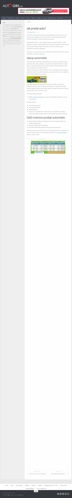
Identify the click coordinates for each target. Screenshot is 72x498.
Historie (22, 18)
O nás (12, 485)
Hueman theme (20, 495)
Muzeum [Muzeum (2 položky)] (8, 36)
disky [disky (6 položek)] (12, 32)
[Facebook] (63, 494)
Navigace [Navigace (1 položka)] (11, 36)
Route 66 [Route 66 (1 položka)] (20, 42)
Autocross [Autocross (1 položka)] (4, 26)
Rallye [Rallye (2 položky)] (7, 42)
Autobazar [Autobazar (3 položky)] (11, 25)
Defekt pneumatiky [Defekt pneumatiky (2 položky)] (7, 32)
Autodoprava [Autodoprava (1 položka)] (8, 26)
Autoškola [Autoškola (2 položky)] (16, 30)
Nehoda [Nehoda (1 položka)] (14, 36)
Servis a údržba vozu (41, 488)
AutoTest (40, 485)
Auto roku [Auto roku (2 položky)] (5, 29)
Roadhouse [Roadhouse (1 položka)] (17, 42)
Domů (4, 18)
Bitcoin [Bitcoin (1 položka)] (21, 30)
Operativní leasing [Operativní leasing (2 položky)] (7, 38)
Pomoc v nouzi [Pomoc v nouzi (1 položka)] (5, 40)
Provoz (44, 18)
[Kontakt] (66, 494)
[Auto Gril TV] (68, 494)
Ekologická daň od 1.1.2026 (51, 485)
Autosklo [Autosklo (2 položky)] (5, 30)
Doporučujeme (19, 485)
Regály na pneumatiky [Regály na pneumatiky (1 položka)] (11, 42)
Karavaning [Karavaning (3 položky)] (18, 34)
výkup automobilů (61, 132)
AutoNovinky (11, 18)
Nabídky (33, 18)
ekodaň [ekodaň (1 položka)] (15, 32)
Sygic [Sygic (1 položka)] (9, 43)
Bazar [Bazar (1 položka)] (19, 30)
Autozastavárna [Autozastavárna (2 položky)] (10, 30)
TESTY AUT (60, 18)
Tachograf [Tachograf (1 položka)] (11, 43)
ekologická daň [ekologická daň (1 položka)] (19, 32)
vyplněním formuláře (38, 97)
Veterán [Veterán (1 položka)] (19, 43)
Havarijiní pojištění (30, 488)
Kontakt (33, 485)
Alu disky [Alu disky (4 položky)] (7, 25)
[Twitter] (61, 494)
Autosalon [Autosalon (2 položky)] (9, 29)
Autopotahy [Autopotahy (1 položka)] (12, 26)
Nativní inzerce (31, 32)
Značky (17, 18)
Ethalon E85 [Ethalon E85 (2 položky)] (5, 34)
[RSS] (58, 494)
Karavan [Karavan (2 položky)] (13, 34)
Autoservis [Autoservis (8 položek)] (15, 28)
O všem (39, 18)
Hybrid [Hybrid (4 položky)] (10, 34)
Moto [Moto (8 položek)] (4, 36)
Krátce (27, 18)
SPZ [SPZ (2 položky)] (7, 43)
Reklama (27, 485)
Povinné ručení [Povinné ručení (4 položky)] (11, 40)
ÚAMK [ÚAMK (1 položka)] (4, 45)
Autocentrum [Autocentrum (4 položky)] (18, 25)
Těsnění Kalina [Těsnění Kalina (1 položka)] (15, 43)
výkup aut (41, 54)
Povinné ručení (63, 485)
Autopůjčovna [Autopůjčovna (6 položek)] (18, 27)
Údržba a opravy (52, 18)
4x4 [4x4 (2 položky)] (3, 25)
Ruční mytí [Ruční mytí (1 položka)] (4, 43)
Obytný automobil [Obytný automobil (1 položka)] (19, 36)
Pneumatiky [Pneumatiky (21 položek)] (16, 38)
